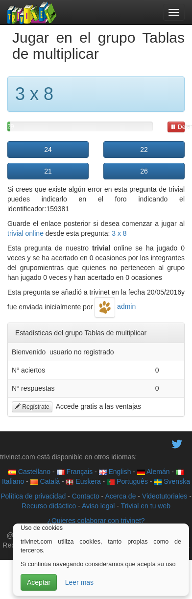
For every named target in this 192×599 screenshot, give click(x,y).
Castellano (29, 471)
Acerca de (120, 496)
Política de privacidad (33, 496)
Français (75, 471)
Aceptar (38, 582)
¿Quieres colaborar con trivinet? (95, 520)
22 (144, 149)
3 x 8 (119, 233)
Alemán (153, 471)
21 (48, 171)
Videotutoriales (164, 496)
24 (48, 149)
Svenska (172, 481)
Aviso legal (98, 506)
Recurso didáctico (49, 506)
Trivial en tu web (145, 506)
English (115, 471)
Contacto (85, 496)
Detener (177, 127)
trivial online (25, 233)
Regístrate (32, 406)
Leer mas (79, 582)
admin (115, 306)
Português (127, 481)
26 (144, 171)
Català (45, 481)
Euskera (83, 481)
